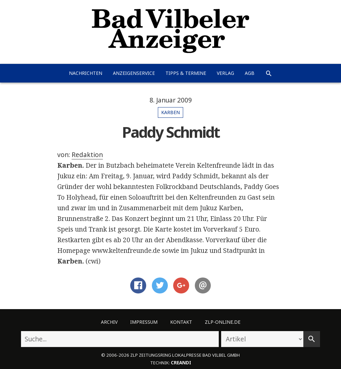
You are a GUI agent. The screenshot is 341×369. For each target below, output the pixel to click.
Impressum (144, 322)
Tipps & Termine (186, 73)
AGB (249, 73)
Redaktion (87, 154)
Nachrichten (85, 73)
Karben (170, 112)
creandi (181, 363)
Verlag (225, 73)
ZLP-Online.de (222, 322)
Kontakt (181, 322)
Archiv (109, 322)
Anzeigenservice (134, 73)
